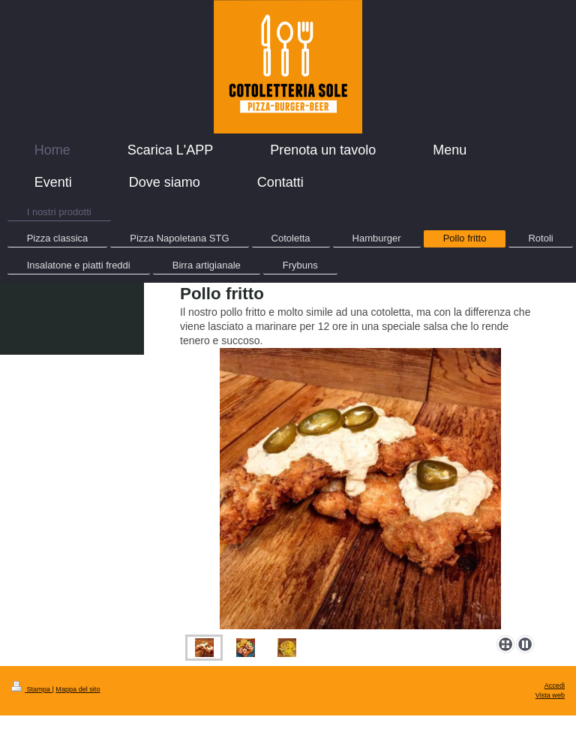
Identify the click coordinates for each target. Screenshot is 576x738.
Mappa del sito (78, 689)
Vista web (550, 695)
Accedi (554, 685)
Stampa (31, 689)
